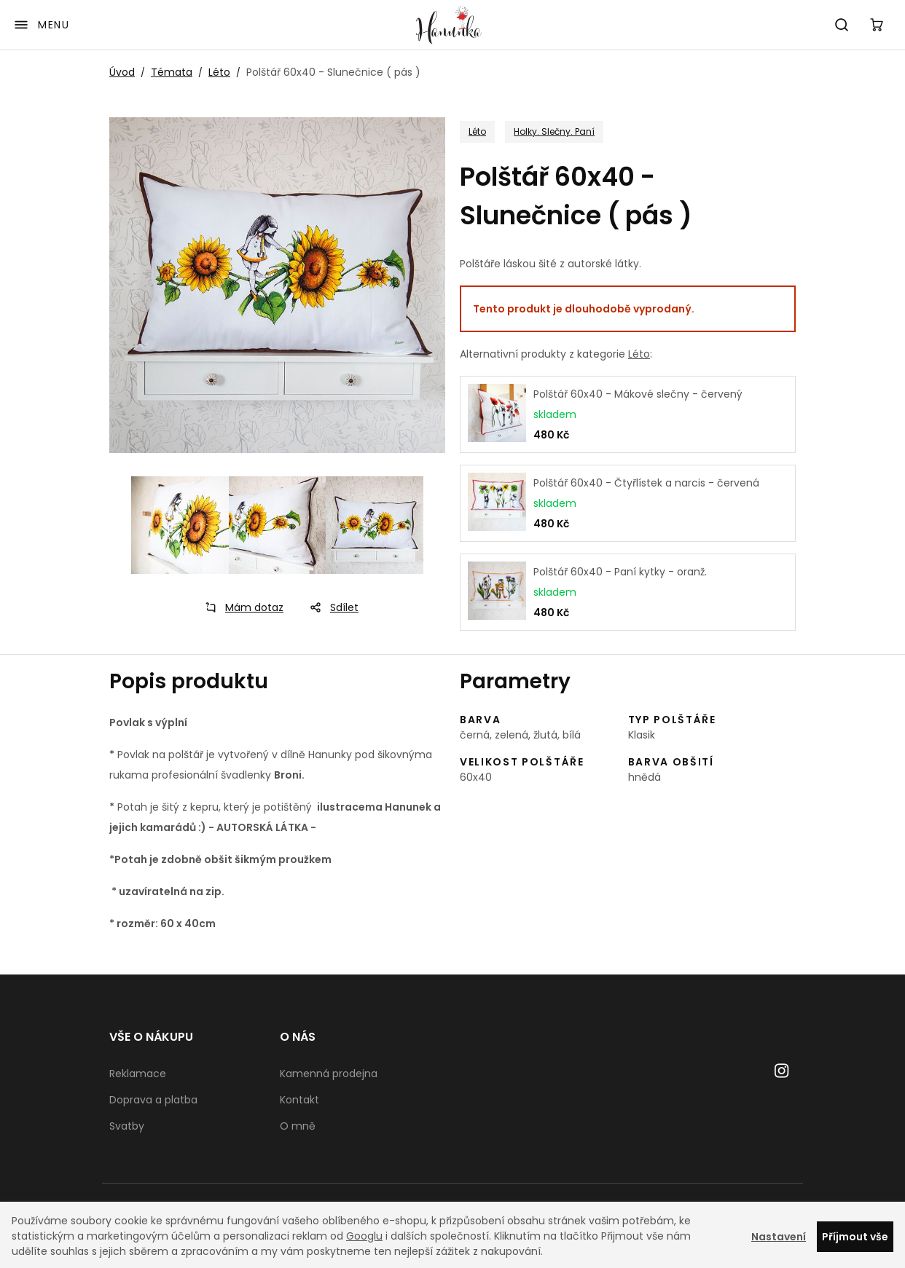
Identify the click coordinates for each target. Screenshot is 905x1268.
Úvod (122, 72)
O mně (298, 1126)
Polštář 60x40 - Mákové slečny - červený (638, 394)
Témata (171, 72)
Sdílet (330, 607)
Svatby (126, 1126)
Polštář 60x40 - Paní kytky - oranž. (620, 571)
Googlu (364, 1236)
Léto (219, 72)
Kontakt (299, 1099)
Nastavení (778, 1236)
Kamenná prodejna (328, 1073)
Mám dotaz (239, 607)
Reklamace (137, 1073)
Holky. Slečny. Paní (554, 131)
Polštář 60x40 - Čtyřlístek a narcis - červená (646, 483)
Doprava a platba (153, 1099)
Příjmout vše (855, 1236)
